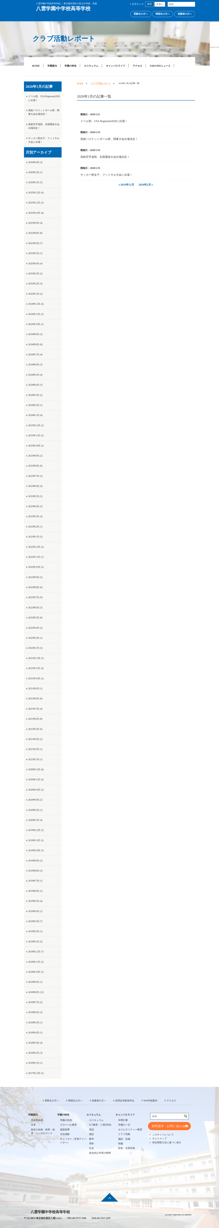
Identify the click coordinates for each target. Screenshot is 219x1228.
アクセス (137, 65)
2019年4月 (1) (35, 911)
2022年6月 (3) (35, 607)
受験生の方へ (141, 14)
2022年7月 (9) (35, 597)
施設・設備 (124, 1139)
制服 (120, 1143)
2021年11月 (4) (35, 668)
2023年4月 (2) (35, 506)
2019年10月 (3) (36, 850)
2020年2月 (145, 184)
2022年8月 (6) (35, 587)
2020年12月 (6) (36, 769)
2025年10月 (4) (36, 213)
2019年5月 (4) (35, 901)
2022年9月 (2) (35, 577)
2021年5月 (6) (35, 729)
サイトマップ (159, 1138)
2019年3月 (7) (35, 921)
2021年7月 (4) (35, 709)
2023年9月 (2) (35, 455)
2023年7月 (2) (35, 476)
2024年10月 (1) (36, 324)
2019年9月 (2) (35, 860)
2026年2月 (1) (35, 172)
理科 (91, 1143)
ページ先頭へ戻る (109, 1200)
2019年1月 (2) (35, 941)
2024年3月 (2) (35, 395)
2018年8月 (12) (36, 992)
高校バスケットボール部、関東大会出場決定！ (109, 139)
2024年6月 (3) (35, 364)
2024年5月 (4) (35, 375)
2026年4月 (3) (35, 162)
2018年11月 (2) (35, 962)
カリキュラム (91, 65)
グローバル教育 (68, 1125)
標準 (149, 4)
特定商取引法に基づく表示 (166, 1142)
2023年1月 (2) (35, 536)
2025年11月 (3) (35, 202)
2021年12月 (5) (36, 658)
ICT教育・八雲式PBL (100, 1125)
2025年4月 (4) (35, 263)
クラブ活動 (124, 1134)
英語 (91, 1129)
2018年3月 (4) (35, 1043)
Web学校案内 (150, 1100)
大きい (159, 4)
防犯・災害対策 (126, 1148)
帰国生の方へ (163, 14)
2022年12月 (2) (36, 547)
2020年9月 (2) (35, 800)
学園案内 (52, 65)
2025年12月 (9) (36, 192)
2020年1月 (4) (35, 820)
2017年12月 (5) (36, 1073)
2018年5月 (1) (35, 1022)
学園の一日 (124, 1125)
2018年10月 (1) (36, 972)
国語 (91, 1134)
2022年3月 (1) (35, 638)
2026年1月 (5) (35, 182)
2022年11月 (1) (35, 557)
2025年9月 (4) (35, 223)
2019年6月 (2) (35, 891)
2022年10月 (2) (36, 567)
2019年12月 (127, 184)
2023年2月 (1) (35, 526)
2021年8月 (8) (35, 698)
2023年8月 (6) (35, 466)
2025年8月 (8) (35, 233)
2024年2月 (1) (35, 405)
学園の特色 (70, 65)
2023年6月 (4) (35, 486)
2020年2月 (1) (35, 810)
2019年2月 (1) (35, 931)
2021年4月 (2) (35, 739)
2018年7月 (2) (35, 1002)
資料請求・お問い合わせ (168, 1126)
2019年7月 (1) (35, 881)
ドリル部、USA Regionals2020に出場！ (103, 121)
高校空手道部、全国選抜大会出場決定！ (105, 156)
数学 (91, 1139)
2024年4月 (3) (35, 385)
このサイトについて (163, 1134)
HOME (36, 65)
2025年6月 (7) (35, 243)
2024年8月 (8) (35, 344)
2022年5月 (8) (35, 617)
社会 (91, 1148)
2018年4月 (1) (35, 1032)
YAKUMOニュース (160, 65)
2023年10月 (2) (36, 445)
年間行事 (123, 1120)
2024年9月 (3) (35, 334)
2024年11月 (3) (35, 314)
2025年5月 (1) (35, 253)
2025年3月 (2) (35, 273)
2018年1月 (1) (35, 1063)
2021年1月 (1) (35, 759)
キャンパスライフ (115, 65)
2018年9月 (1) (35, 982)
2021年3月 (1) (35, 749)
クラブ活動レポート (101, 83)
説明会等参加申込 (124, 1100)
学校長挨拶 (37, 1120)
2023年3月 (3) (35, 516)
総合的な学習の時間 (100, 1153)
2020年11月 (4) (35, 779)
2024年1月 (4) (35, 415)
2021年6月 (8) (35, 719)
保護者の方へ (185, 14)
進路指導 (65, 1129)
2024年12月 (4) (36, 304)
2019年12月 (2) (36, 830)
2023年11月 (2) (35, 435)
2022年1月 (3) (35, 648)
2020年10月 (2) (36, 790)
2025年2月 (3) (35, 283)
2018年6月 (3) (35, 1012)
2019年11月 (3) (35, 840)
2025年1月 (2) (35, 294)
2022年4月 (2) (35, 628)
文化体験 (65, 1134)
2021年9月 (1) (35, 688)
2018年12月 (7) (36, 951)
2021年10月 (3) (36, 678)
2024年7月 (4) (35, 354)
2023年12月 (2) (36, 425)
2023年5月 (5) (35, 496)
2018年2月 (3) (35, 1053)
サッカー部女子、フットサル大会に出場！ (106, 174)
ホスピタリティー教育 (130, 1129)
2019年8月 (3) (35, 870)
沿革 (33, 1125)
